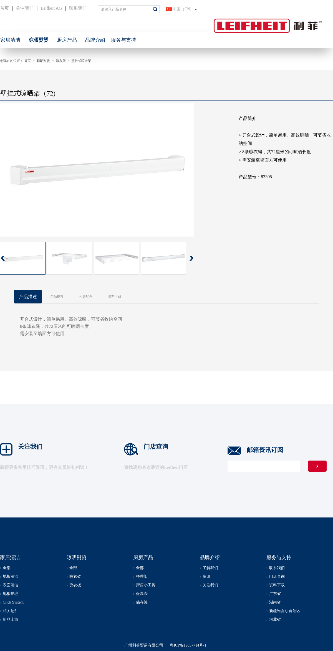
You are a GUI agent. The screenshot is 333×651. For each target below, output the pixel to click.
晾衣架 (61, 61)
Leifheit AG (51, 8)
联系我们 (78, 8)
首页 (4, 8)
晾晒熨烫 (43, 61)
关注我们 (25, 8)
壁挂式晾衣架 (81, 61)
